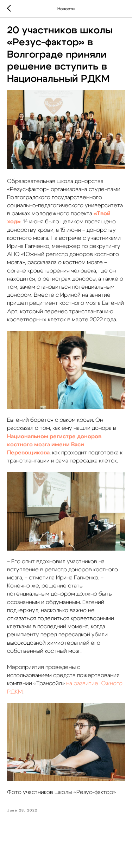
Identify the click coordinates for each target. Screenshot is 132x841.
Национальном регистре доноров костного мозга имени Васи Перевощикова (54, 444)
